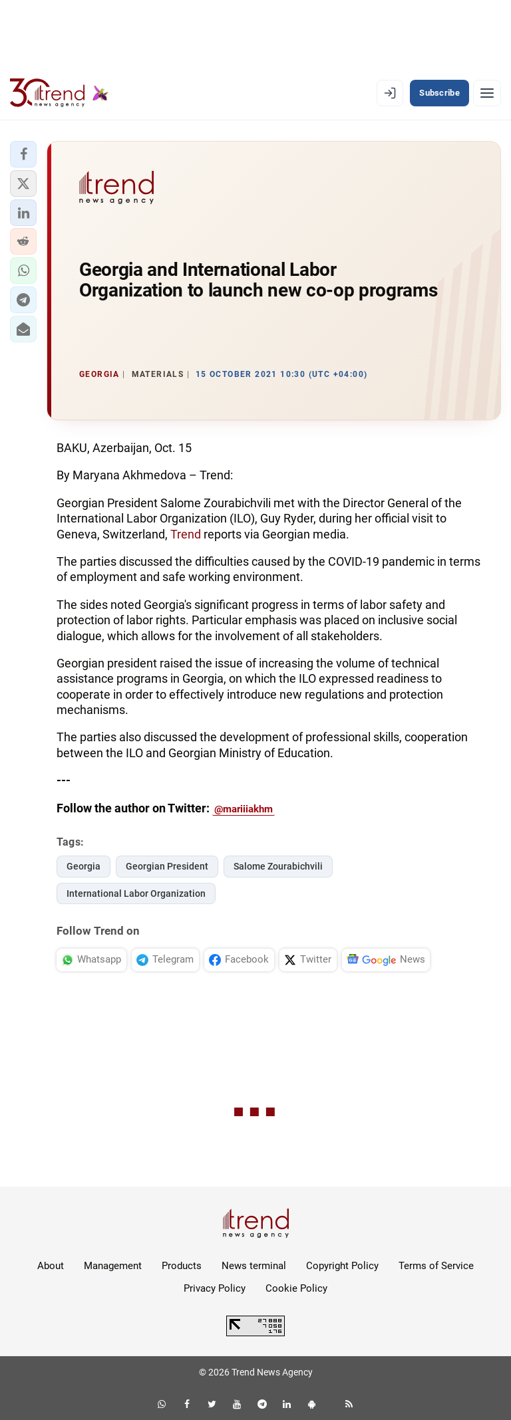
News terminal (254, 1266)
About (50, 1266)
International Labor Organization (136, 893)
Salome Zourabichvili (278, 866)
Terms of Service (436, 1266)
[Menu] (487, 93)
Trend (187, 534)
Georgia (83, 866)
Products (182, 1266)
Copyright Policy (342, 1266)
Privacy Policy (215, 1288)
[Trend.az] (59, 93)
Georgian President (167, 866)
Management (113, 1266)
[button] (23, 154)
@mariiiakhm (243, 809)
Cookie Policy (296, 1288)
